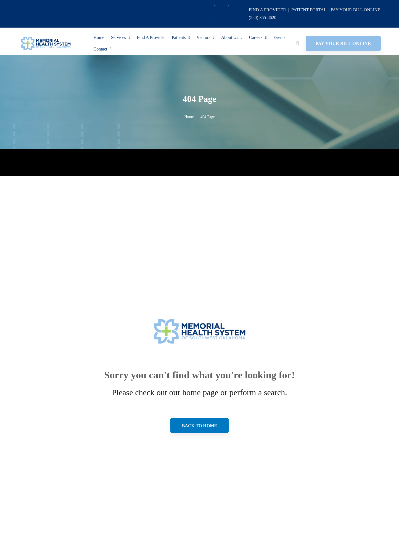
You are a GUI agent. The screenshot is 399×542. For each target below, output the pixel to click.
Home (189, 117)
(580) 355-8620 (262, 17)
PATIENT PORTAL (308, 9)
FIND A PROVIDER (267, 9)
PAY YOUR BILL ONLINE (355, 9)
